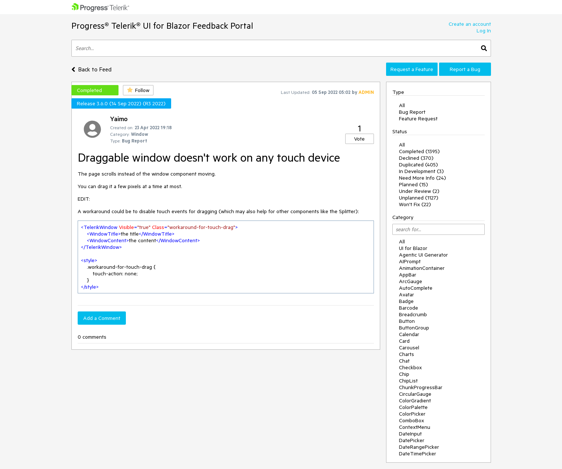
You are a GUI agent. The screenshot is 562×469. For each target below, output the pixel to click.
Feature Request (418, 118)
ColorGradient (415, 400)
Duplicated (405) (418, 164)
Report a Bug (465, 69)
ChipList (408, 380)
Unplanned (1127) (418, 197)
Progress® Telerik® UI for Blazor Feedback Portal (162, 25)
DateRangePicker (419, 447)
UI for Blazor (413, 248)
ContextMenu (414, 427)
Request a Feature (411, 69)
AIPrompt (410, 261)
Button (407, 321)
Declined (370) (416, 158)
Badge (406, 301)
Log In (484, 30)
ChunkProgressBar (420, 387)
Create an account (470, 24)
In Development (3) (421, 171)
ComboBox (411, 420)
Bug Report (412, 112)
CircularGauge (415, 394)
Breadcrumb (413, 314)
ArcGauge (410, 281)
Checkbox (410, 367)
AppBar (407, 274)
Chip (404, 374)
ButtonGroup (414, 327)
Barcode (408, 307)
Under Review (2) (419, 191)
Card (404, 341)
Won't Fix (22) (415, 204)
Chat (404, 360)
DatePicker (411, 440)
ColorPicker (412, 413)
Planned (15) (413, 184)
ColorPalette (413, 407)
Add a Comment (101, 318)
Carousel (409, 347)
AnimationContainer (422, 268)
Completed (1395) (419, 151)
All (402, 105)
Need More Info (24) (422, 177)
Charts (406, 354)
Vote (359, 138)
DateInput (410, 433)
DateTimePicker (417, 453)
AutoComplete (415, 288)
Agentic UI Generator (423, 254)
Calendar (409, 334)
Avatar (406, 294)
